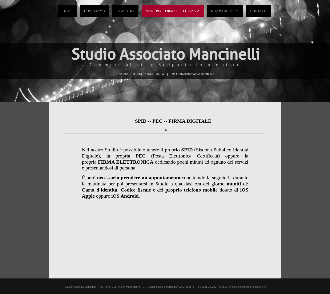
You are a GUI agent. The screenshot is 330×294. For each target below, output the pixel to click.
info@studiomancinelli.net (252, 286)
